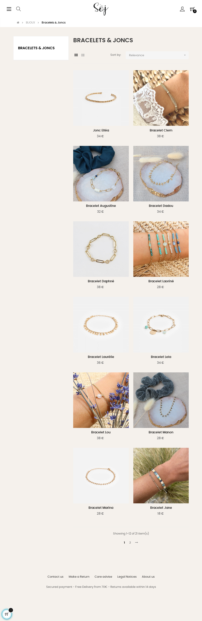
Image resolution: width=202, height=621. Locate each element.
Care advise (103, 576)
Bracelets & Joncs (36, 48)
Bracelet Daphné (101, 281)
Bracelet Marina (101, 507)
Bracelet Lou (101, 432)
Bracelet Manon (161, 432)
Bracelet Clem (161, 130)
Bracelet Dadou (161, 206)
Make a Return (79, 576)
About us (148, 576)
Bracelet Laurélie (101, 357)
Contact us (56, 576)
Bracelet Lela (161, 357)
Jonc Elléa (101, 130)
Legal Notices (127, 576)
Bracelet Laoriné (161, 281)
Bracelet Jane (161, 507)
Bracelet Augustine (101, 206)
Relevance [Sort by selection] (159, 55)
